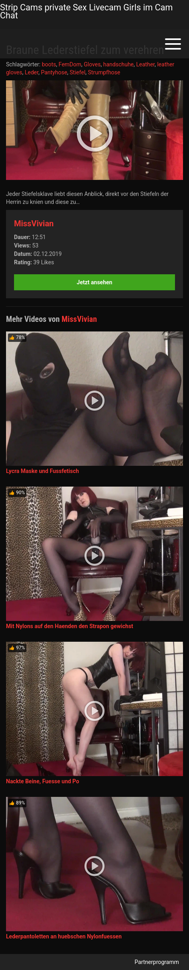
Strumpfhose (104, 72)
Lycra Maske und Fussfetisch (42, 471)
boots (49, 64)
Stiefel (77, 72)
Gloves (92, 64)
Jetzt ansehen (95, 282)
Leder (31, 72)
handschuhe (118, 64)
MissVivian (34, 223)
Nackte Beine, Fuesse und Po (42, 781)
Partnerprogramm (157, 962)
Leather (145, 64)
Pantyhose (54, 72)
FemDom (69, 64)
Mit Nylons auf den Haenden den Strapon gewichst (69, 626)
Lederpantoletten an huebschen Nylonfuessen (64, 936)
